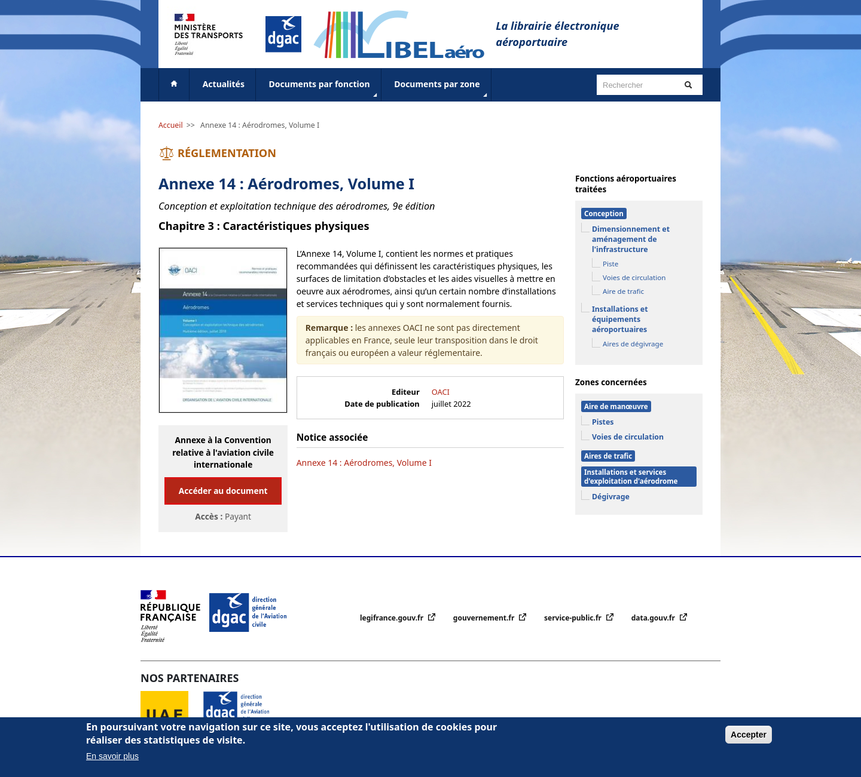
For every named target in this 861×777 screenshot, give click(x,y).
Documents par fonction (324, 89)
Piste (610, 263)
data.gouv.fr (654, 618)
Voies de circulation (634, 277)
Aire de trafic (623, 291)
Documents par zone (441, 89)
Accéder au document (223, 490)
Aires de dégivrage (633, 343)
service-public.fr (573, 618)
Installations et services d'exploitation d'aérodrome (630, 477)
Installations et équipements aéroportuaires (620, 319)
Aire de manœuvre (616, 406)
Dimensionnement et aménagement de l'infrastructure (631, 239)
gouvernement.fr (485, 618)
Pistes (603, 422)
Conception (604, 213)
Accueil (170, 125)
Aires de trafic (608, 456)
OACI (441, 391)
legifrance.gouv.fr (392, 618)
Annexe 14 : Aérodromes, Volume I (259, 125)
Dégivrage (611, 497)
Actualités (224, 84)
